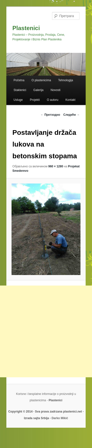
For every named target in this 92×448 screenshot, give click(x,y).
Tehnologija (65, 80)
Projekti (35, 100)
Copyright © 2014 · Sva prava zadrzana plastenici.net (45, 411)
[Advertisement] (46, 331)
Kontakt (71, 100)
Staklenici (19, 90)
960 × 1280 (55, 166)
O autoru (52, 100)
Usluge (18, 100)
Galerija (38, 90)
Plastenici (26, 28)
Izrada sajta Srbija (36, 418)
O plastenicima (41, 80)
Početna (18, 80)
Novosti (55, 90)
